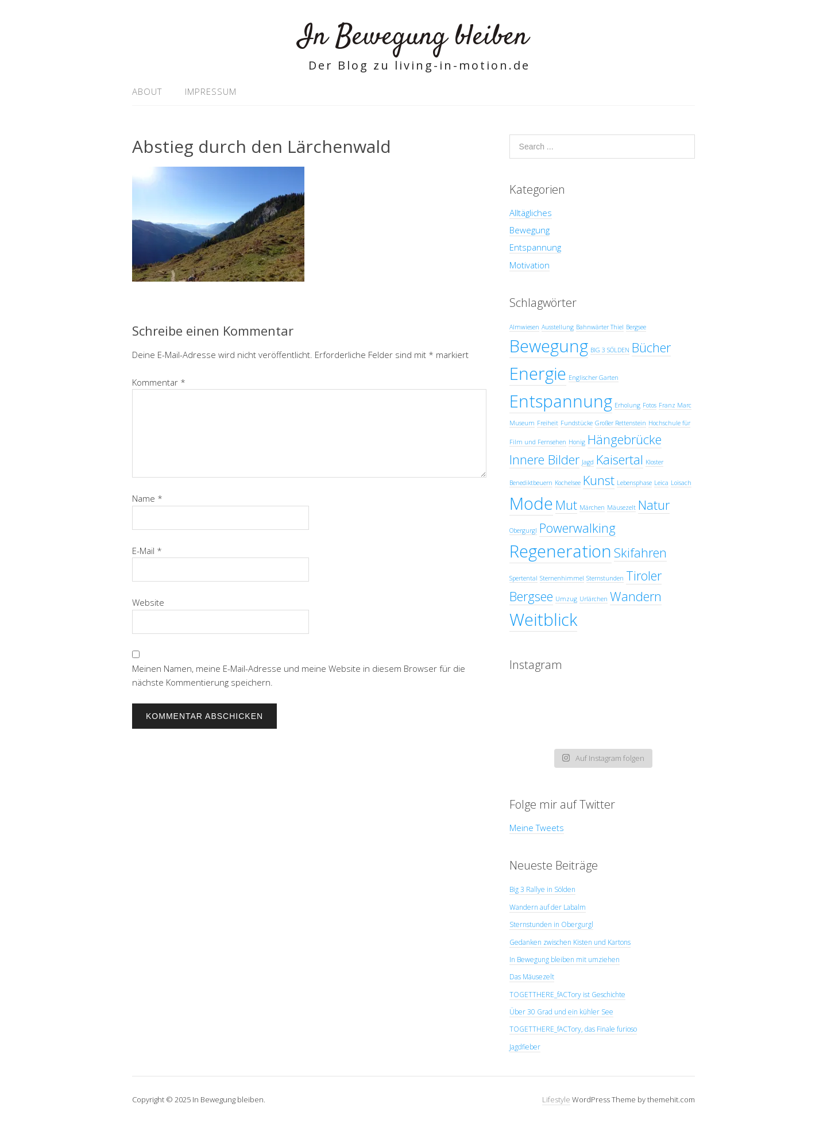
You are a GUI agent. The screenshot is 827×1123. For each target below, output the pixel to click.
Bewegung (529, 230)
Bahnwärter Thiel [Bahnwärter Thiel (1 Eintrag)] (600, 327)
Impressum (211, 91)
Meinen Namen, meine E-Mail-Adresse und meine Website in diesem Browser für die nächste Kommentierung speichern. (298, 675)
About (147, 91)
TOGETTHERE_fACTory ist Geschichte (567, 994)
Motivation (529, 265)
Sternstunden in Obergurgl (551, 924)
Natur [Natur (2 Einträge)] (654, 505)
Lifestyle (556, 1099)
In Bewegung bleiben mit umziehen (564, 959)
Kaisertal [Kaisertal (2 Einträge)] (619, 459)
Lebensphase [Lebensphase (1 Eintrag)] (634, 483)
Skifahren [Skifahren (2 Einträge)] (640, 552)
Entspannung (535, 247)
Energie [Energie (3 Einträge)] (537, 373)
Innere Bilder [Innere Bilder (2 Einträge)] (544, 459)
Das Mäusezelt (531, 977)
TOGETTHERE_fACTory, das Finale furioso (573, 1029)
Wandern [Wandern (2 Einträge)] (636, 596)
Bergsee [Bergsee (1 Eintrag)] (636, 327)
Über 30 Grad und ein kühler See (561, 1012)
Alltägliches (530, 212)
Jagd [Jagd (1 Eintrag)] (588, 462)
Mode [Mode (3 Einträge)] (531, 503)
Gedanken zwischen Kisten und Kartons (570, 942)
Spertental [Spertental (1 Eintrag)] (523, 578)
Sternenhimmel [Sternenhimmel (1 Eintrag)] (562, 578)
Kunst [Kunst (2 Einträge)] (599, 480)
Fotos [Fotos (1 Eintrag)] (649, 405)
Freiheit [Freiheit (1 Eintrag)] (547, 423)
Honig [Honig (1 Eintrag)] (577, 442)
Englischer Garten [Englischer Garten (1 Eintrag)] (594, 378)
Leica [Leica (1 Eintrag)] (661, 483)
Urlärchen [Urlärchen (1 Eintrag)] (593, 599)
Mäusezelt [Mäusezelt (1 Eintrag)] (621, 507)
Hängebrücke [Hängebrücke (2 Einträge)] (625, 439)
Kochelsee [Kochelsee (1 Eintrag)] (568, 483)
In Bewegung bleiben (413, 37)
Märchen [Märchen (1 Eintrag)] (592, 507)
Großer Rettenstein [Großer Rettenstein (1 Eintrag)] (620, 423)
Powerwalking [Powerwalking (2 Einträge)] (577, 528)
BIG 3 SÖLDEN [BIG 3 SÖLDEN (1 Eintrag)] (609, 350)
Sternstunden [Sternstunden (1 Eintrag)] (605, 578)
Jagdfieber (524, 1047)
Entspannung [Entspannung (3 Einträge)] (560, 401)
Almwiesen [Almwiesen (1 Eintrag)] (524, 327)
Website (148, 602)
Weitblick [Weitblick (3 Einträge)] (543, 619)
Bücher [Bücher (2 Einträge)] (651, 347)
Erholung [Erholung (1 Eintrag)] (627, 405)
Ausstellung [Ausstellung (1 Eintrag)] (558, 327)
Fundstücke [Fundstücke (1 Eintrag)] (577, 423)
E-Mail (147, 550)
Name (147, 498)
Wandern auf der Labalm (547, 907)
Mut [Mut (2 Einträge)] (566, 505)
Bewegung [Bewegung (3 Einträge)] (548, 345)
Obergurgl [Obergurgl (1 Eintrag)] (523, 530)
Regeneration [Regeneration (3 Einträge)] (560, 551)
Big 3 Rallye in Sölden (542, 889)
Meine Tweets (536, 827)
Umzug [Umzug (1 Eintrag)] (566, 599)
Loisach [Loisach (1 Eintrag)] (681, 483)
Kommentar (159, 382)
